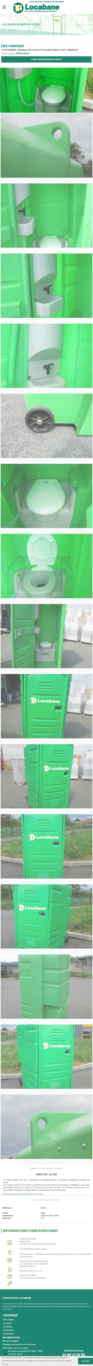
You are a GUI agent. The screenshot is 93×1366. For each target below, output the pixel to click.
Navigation (4, 8)
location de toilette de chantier (30, 1194)
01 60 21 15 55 (73, 1354)
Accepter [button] (86, 1361)
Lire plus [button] (5, 1364)
